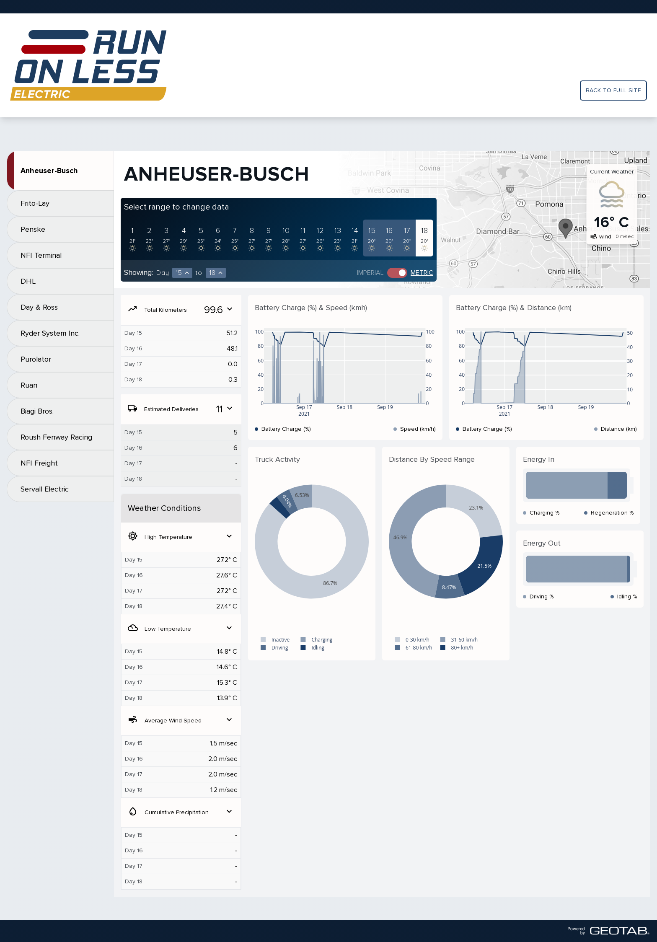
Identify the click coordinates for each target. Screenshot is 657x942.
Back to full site (613, 90)
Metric (422, 273)
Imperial (370, 273)
